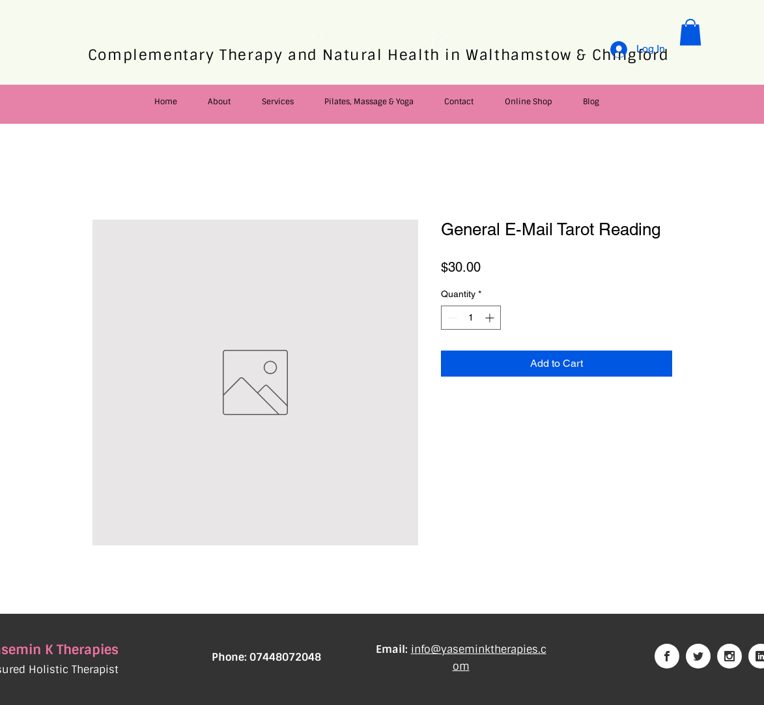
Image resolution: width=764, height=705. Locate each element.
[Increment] (491, 317)
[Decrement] (451, 317)
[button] (690, 32)
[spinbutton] (471, 317)
